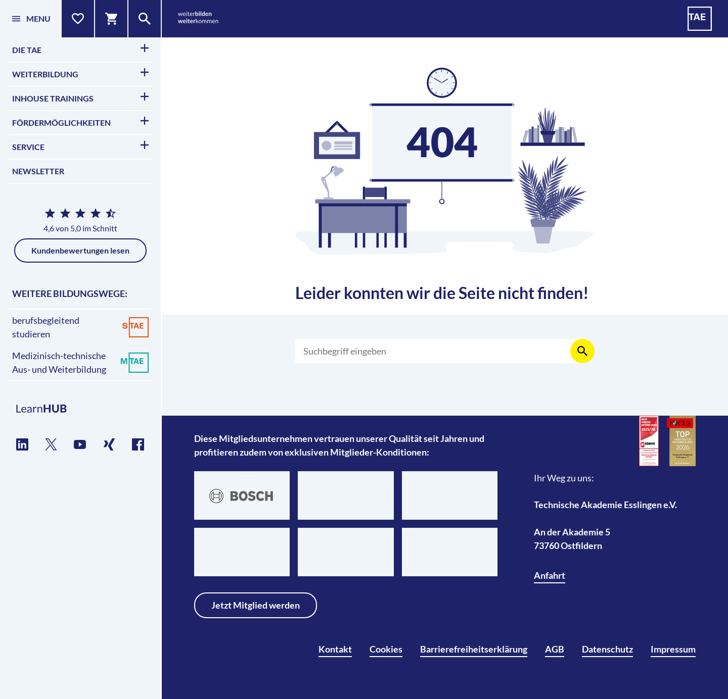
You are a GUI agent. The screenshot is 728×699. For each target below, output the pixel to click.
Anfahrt (549, 575)
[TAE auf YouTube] (80, 444)
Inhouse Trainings (80, 97)
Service (80, 146)
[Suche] (145, 18)
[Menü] (31, 18)
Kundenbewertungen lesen (80, 250)
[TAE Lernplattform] (80, 409)
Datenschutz (607, 649)
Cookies (386, 649)
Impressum (673, 649)
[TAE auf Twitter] (51, 444)
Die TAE (80, 49)
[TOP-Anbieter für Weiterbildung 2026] (681, 441)
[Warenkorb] (111, 18)
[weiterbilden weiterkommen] (198, 19)
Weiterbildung (80, 73)
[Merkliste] (78, 18)
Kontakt (335, 649)
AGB (554, 649)
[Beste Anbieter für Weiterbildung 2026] (649, 441)
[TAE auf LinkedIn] (22, 444)
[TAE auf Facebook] (138, 444)
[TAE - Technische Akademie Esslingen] (700, 19)
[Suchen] (438, 351)
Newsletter (38, 171)
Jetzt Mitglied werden (255, 605)
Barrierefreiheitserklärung (473, 649)
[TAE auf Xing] (109, 444)
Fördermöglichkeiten (80, 122)
